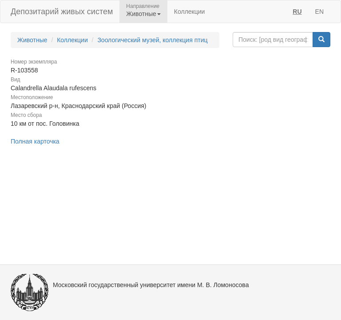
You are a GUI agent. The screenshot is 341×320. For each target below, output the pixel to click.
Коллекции (189, 11)
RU (297, 11)
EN (319, 11)
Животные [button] (143, 13)
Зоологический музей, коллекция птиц (152, 40)
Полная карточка (35, 141)
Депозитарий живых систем (62, 11)
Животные (32, 40)
